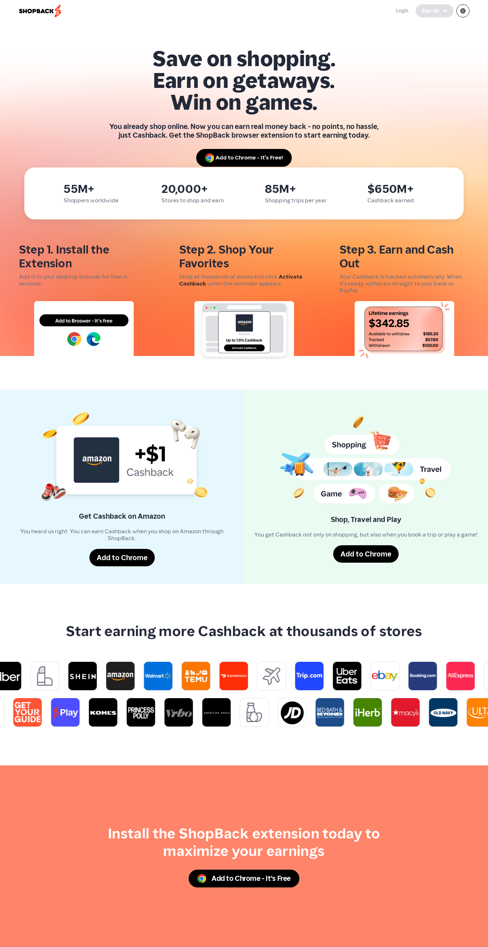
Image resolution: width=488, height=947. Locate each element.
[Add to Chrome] (122, 557)
